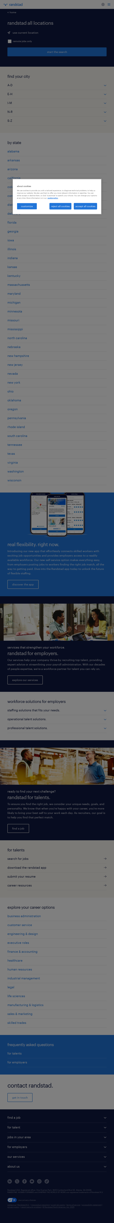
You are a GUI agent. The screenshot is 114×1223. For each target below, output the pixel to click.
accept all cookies (85, 206)
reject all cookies (60, 206)
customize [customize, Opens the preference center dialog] (27, 206)
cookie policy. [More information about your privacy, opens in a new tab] (53, 198)
